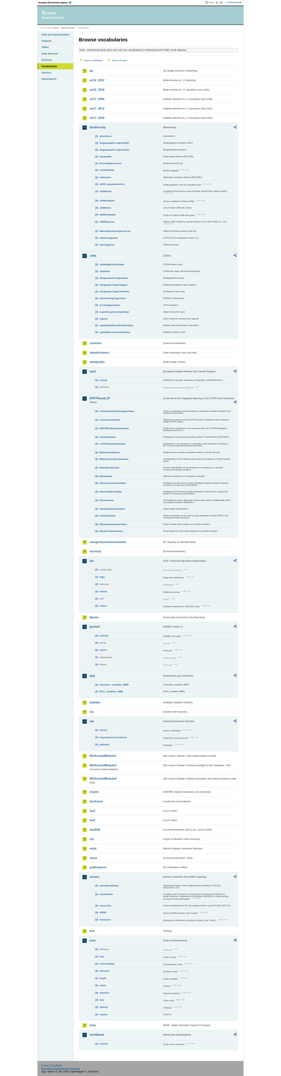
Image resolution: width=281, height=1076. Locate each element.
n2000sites (105, 207)
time (101, 1000)
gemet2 (95, 626)
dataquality (105, 156)
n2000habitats (107, 200)
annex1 (103, 730)
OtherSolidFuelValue (110, 491)
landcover (96, 801)
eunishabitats (106, 170)
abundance (105, 136)
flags (102, 577)
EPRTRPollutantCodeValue (114, 428)
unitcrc (103, 605)
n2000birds (105, 191)
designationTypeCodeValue (114, 291)
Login (211, 2)
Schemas (46, 59)
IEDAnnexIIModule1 (103, 755)
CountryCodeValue (109, 419)
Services (46, 72)
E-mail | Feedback (51, 1065)
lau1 (92, 810)
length (102, 978)
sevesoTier (105, 905)
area (101, 956)
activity (103, 380)
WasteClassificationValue (113, 524)
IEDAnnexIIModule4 (103, 778)
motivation (105, 177)
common (96, 343)
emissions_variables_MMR (114, 684)
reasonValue (106, 894)
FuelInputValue (107, 437)
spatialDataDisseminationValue (116, 325)
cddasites (104, 271)
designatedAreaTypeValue (113, 278)
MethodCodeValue (109, 467)
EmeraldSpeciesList (110, 163)
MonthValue (105, 476)
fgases (94, 617)
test (92, 930)
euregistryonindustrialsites (108, 542)
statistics (104, 992)
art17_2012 (97, 108)
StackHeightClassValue (112, 509)
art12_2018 (97, 89)
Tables (45, 47)
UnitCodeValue (107, 515)
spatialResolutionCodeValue (114, 332)
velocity (103, 1007)
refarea (103, 591)
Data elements (49, 53)
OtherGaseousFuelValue (112, 483)
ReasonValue (106, 500)
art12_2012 (97, 80)
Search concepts (119, 60)
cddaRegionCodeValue (111, 264)
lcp (92, 839)
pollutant (104, 744)
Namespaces (48, 78)
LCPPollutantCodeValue (112, 443)
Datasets (46, 40)
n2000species (106, 221)
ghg (92, 675)
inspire (94, 791)
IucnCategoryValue (109, 305)
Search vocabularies (93, 60)
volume (103, 1014)
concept (103, 635)
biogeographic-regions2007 (114, 143)
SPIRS (102, 912)
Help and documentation (55, 34)
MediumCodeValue (109, 452)
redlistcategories (108, 238)
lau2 (92, 820)
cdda (93, 255)
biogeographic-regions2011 (114, 149)
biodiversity (98, 127)
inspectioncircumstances (113, 737)
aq (91, 70)
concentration (107, 963)
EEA (56, 2)
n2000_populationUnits (112, 184)
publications (98, 867)
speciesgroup (106, 244)
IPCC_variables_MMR (111, 691)
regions (103, 318)
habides (95, 702)
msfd (93, 848)
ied (92, 721)
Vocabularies (49, 66)
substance (105, 919)
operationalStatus (109, 885)
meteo (102, 985)
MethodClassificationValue (113, 459)
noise (93, 858)
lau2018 (95, 829)
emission (104, 971)
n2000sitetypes (107, 214)
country (103, 1043)
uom (93, 940)
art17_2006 (97, 99)
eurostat (95, 551)
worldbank (97, 1034)
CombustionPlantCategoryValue (116, 411)
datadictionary (99, 352)
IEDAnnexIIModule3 (103, 765)
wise (93, 1025)
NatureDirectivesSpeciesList (114, 231)
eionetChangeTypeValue (112, 298)
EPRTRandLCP (100, 398)
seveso (94, 876)
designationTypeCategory (113, 285)
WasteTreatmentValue (111, 531)
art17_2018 (97, 117)
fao (92, 560)
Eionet (55, 28)
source (103, 650)
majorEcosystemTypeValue (114, 312)
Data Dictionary (68, 28)
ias (92, 711)
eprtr (93, 371)
